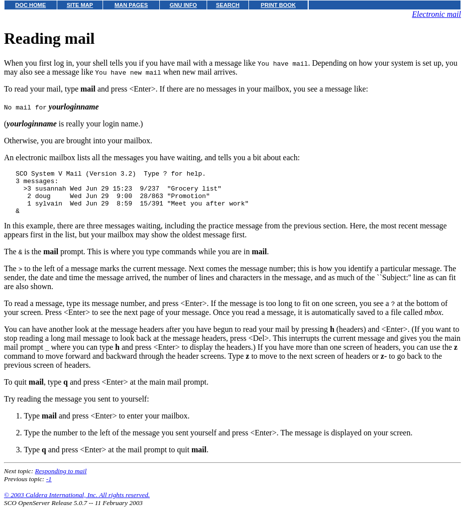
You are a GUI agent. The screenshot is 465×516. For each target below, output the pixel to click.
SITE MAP (80, 5)
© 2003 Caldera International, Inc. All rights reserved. (77, 504)
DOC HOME (30, 5)
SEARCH (227, 5)
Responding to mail (61, 480)
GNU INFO (183, 5)
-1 (49, 488)
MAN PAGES (131, 5)
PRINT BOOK (278, 5)
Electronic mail (437, 14)
